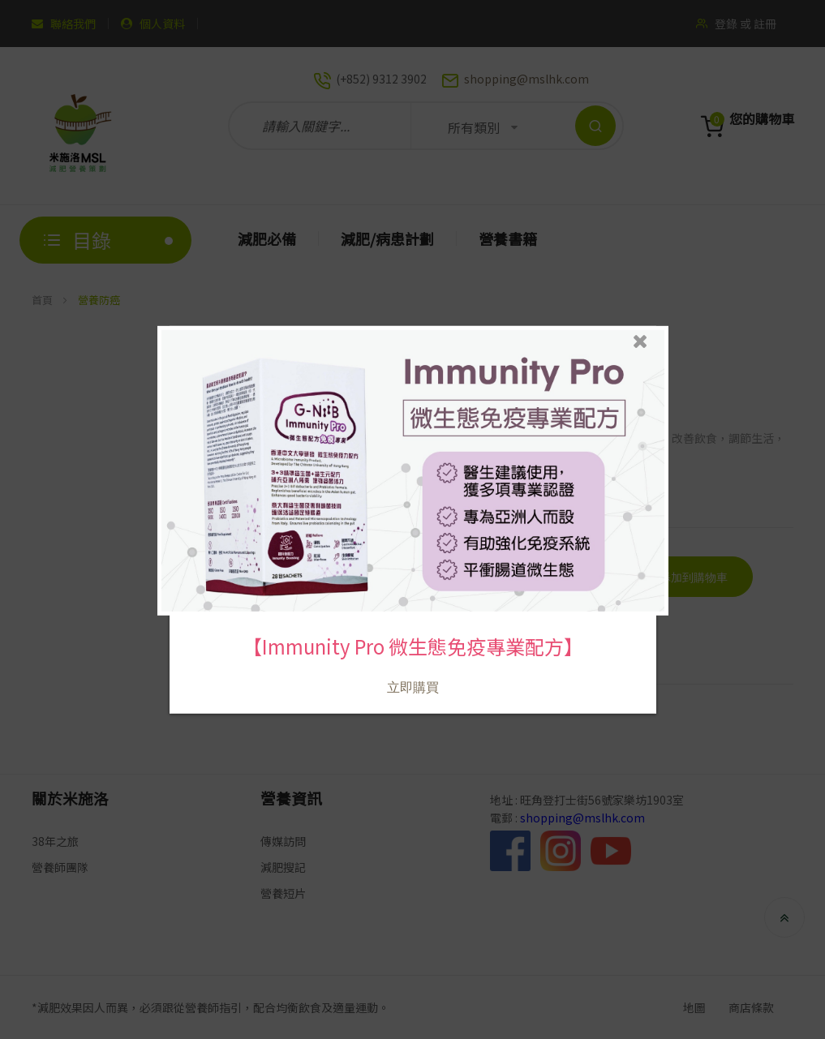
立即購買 (412, 675)
